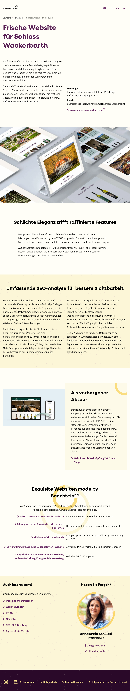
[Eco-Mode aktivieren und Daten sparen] (117, 8)
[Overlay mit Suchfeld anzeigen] (124, 8)
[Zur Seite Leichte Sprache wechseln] (111, 8)
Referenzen (18, 17)
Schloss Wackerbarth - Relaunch (39, 17)
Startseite (7, 17)
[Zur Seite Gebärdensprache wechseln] (104, 8)
